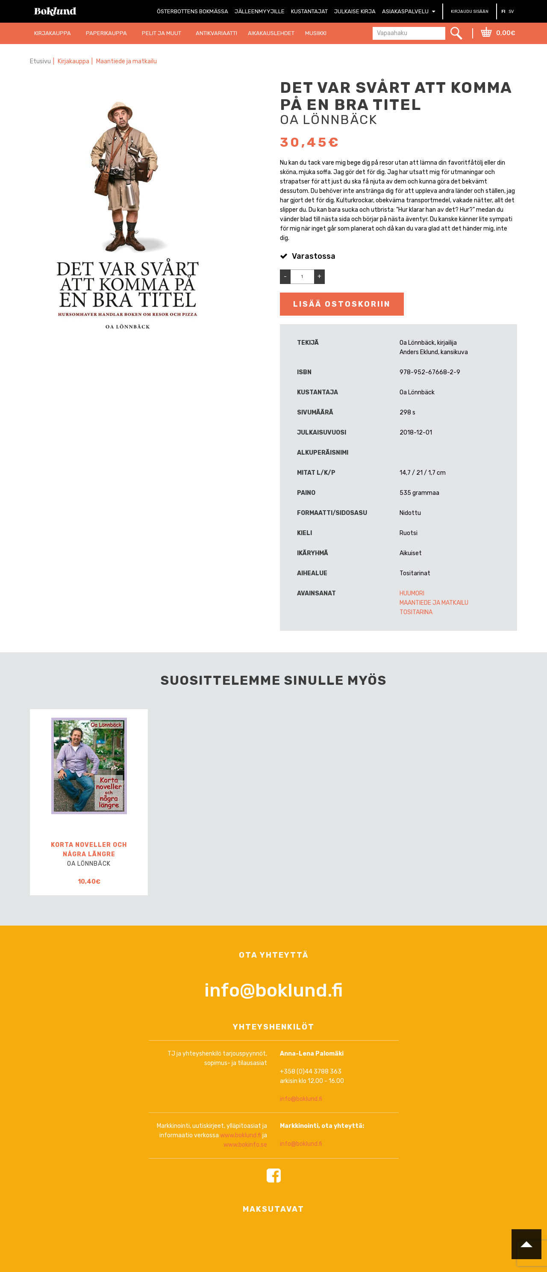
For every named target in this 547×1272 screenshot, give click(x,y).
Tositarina (416, 612)
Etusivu (40, 61)
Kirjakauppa (73, 61)
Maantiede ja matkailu (126, 61)
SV (511, 11)
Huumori (412, 593)
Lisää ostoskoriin (342, 304)
